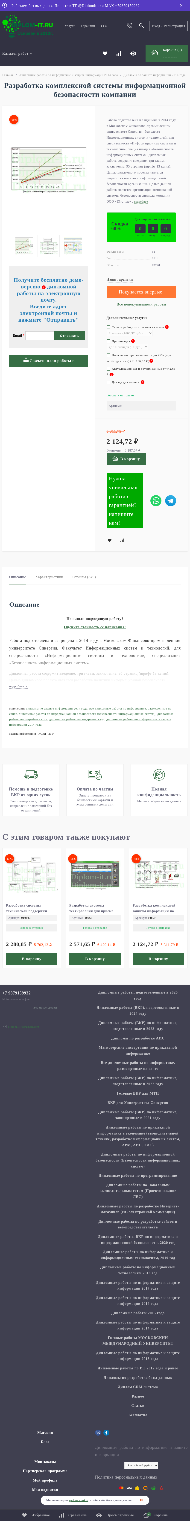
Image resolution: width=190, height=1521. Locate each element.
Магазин (45, 1432)
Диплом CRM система (138, 1387)
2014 (51, 733)
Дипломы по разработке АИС (138, 1038)
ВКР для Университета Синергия (138, 1103)
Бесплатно (137, 1415)
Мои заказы (45, 1462)
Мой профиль (45, 1480)
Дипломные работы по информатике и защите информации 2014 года (68, 75)
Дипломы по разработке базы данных (138, 1378)
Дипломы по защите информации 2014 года (155, 75)
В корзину (126, 458)
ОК (141, 1500)
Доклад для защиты (125, 382)
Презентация (121, 341)
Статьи (137, 1405)
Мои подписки (45, 1490)
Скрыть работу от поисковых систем (138, 327)
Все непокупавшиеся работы (141, 304)
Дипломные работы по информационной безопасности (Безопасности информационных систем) (87, 714)
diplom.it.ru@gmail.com (23, 1026)
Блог (45, 1442)
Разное (138, 1396)
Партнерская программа (45, 1471)
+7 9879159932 (16, 993)
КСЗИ (42, 733)
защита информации (22, 733)
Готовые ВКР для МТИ (138, 1093)
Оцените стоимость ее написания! (95, 627)
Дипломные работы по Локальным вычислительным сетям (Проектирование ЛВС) (137, 1191)
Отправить (69, 336)
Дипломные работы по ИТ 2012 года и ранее (138, 1368)
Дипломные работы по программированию (138, 1175)
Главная (8, 75)
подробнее (18, 686)
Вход (156, 26)
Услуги (70, 26)
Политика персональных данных (126, 1477)
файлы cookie (78, 1500)
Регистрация (174, 26)
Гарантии (88, 26)
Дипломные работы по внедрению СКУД (77, 719)
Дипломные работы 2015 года (138, 1313)
